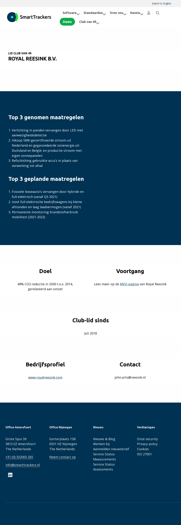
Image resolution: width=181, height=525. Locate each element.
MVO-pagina (129, 284)
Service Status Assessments (104, 467)
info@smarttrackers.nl (22, 465)
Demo (70, 21)
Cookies (143, 449)
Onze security (147, 439)
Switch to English (161, 3)
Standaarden (95, 12)
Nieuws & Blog (104, 439)
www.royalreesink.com (45, 377)
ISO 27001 (144, 454)
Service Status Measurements (104, 456)
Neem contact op (62, 457)
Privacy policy (147, 444)
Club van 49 (92, 21)
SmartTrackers (29, 17)
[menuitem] (161, 3)
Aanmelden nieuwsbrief (111, 449)
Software (71, 12)
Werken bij (101, 444)
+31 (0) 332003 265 (19, 457)
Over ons (118, 12)
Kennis (136, 12)
